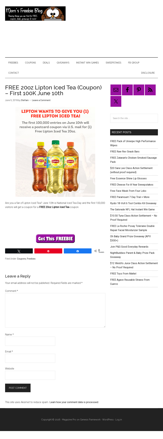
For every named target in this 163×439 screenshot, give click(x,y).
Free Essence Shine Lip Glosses (128, 178)
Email (9, 351)
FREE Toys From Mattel (123, 273)
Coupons (21, 258)
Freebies (31, 258)
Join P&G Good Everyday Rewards (129, 246)
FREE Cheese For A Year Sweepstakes (131, 184)
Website (9, 368)
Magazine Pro (69, 419)
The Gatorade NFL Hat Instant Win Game (132, 209)
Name (9, 334)
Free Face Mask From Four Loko (128, 190)
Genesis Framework (90, 419)
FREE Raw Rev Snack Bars (124, 151)
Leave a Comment (41, 100)
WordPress (108, 419)
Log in (118, 419)
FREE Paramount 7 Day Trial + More (129, 197)
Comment (11, 290)
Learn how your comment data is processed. (74, 402)
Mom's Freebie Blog (35, 13)
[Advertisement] (112, 28)
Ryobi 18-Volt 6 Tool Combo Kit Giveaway (133, 203)
